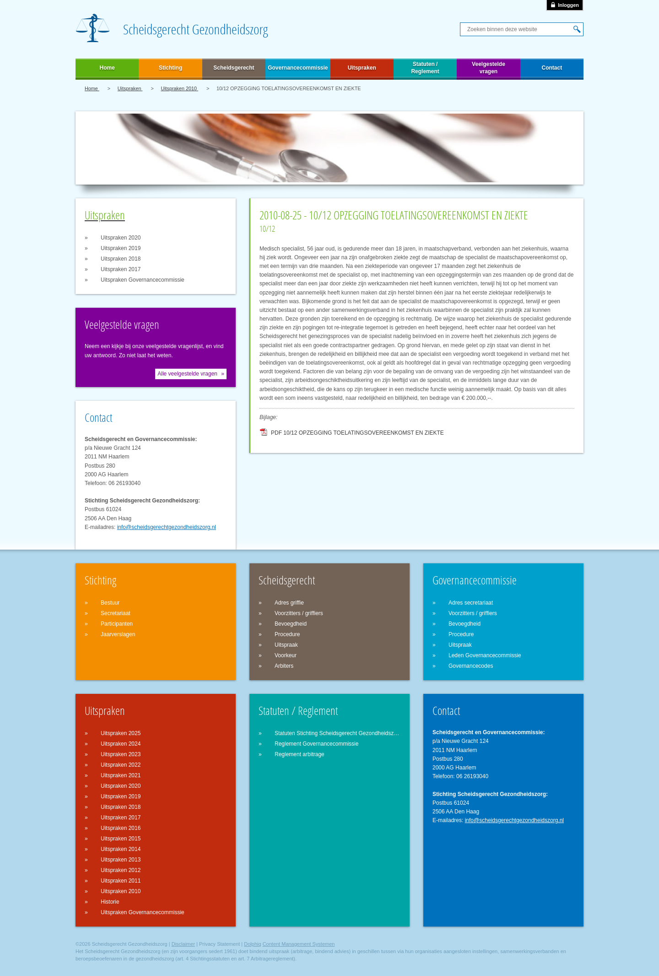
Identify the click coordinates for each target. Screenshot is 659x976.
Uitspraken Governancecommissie (142, 280)
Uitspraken (362, 68)
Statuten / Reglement (425, 68)
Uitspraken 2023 (120, 754)
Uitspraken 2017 (120, 269)
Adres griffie (289, 603)
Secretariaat (115, 613)
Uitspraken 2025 (120, 733)
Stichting (170, 68)
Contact (552, 68)
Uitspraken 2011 (120, 881)
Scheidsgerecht (233, 68)
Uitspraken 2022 (120, 765)
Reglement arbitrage (299, 754)
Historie (110, 902)
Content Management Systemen (299, 944)
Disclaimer (183, 944)
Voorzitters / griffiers (299, 613)
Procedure (287, 634)
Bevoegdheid (291, 624)
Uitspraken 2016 (120, 828)
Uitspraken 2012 (120, 870)
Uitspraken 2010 (179, 88)
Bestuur (110, 603)
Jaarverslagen (118, 634)
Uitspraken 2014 (120, 849)
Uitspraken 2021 (120, 775)
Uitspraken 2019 (120, 248)
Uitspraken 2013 (120, 859)
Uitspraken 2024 (120, 744)
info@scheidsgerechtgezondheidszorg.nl (166, 527)
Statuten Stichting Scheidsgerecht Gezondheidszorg (337, 733)
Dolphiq (252, 944)
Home (107, 68)
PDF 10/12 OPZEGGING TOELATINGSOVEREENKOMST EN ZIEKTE (357, 433)
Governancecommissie (298, 68)
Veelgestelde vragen (488, 68)
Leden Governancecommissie (484, 655)
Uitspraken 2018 (120, 259)
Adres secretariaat (470, 603)
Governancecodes (470, 666)
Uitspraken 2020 (120, 237)
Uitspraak (286, 645)
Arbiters (284, 666)
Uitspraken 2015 (120, 838)
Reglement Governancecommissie (316, 744)
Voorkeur (286, 655)
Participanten (117, 624)
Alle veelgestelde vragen (187, 374)
